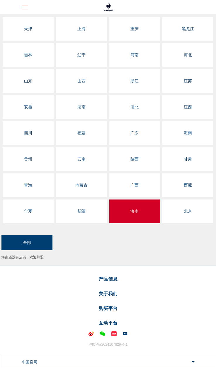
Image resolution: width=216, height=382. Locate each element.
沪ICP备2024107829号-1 (108, 344)
